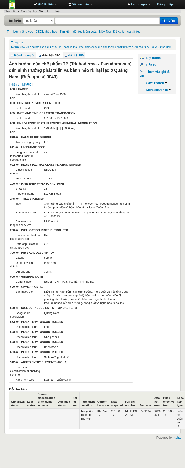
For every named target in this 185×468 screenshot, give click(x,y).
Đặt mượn (153, 58)
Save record (156, 83)
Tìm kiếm (14, 20)
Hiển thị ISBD (76, 55)
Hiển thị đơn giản (24, 55)
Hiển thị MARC (21, 84)
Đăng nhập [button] (165, 4)
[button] (45, 4)
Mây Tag (105, 31)
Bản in (151, 65)
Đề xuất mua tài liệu (126, 31)
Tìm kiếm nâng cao (20, 31)
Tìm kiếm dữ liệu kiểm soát (78, 31)
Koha (177, 437)
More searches (158, 89)
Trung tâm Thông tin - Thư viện (20, 4)
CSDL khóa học (46, 31)
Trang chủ (17, 42)
